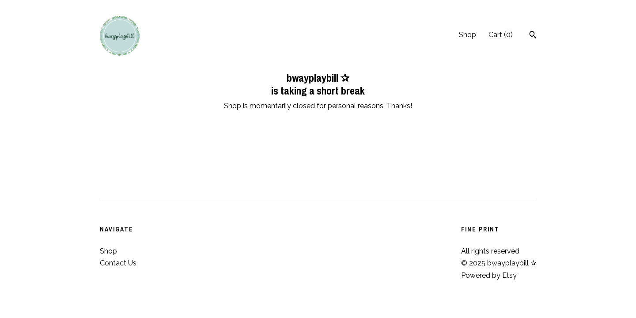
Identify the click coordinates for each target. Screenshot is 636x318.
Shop (467, 34)
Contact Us (118, 263)
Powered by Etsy (489, 275)
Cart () (500, 34)
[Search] (533, 36)
